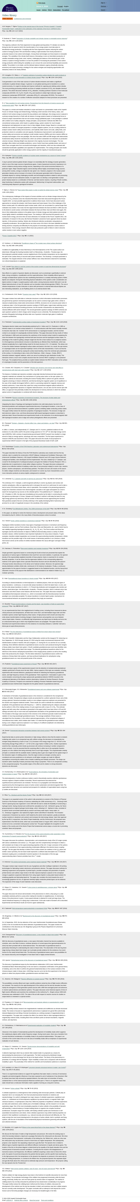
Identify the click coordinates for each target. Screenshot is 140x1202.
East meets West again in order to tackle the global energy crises (38, 190)
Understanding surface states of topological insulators (29, 322)
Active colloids (15, 1088)
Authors (44, 10)
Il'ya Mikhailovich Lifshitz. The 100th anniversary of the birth (31, 509)
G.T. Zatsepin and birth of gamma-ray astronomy (27, 479)
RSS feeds (42, 3)
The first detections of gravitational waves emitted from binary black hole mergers (35, 631)
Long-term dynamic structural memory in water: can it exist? (47, 1067)
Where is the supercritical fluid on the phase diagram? (39, 1127)
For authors (65, 10)
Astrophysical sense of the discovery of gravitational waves (29, 960)
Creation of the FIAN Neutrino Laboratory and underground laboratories (36, 446)
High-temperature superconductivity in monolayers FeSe (29, 908)
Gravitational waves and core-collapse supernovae (43, 689)
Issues (39, 10)
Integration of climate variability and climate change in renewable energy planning (42, 38)
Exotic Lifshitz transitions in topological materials (26, 521)
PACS (50, 10)
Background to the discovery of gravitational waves (38, 916)
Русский (60, 6)
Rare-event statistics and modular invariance (34, 548)
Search (103, 10)
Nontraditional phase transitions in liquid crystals (23, 578)
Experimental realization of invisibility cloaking (42, 1025)
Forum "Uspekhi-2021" (10, 236)
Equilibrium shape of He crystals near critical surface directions (42, 243)
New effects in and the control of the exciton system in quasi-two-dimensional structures (38, 266)
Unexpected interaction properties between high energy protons (30, 730)
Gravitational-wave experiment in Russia (24, 664)
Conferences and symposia (22, 18)
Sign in (103, 3)
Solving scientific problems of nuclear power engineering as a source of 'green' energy (39, 155)
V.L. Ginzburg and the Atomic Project (20, 795)
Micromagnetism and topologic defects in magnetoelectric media (43, 1002)
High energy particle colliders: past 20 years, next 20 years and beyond (33, 1168)
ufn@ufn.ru (9, 1200)
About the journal (34, 1200)
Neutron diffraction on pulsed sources (32, 979)
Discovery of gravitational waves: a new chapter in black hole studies (37, 934)
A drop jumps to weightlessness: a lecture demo (42, 887)
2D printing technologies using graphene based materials (29, 862)
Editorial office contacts (21, 1200)
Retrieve (103, 6)
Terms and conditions (47, 1200)
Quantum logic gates (29, 294)
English (66, 6)
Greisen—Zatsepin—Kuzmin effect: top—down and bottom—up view (33, 423)
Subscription (57, 10)
